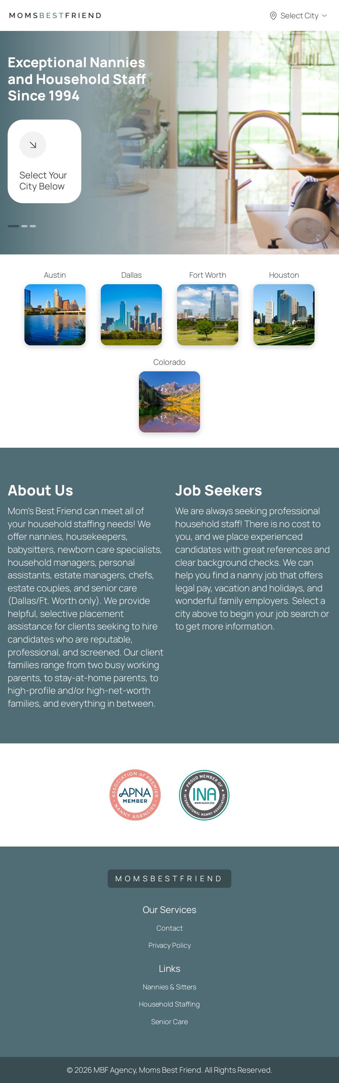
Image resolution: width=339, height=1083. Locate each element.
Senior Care (169, 1021)
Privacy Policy (170, 945)
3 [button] (33, 226)
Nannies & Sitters (169, 986)
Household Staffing (169, 1004)
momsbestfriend (169, 878)
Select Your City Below (43, 161)
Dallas (131, 307)
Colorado (169, 394)
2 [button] (24, 226)
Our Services (170, 909)
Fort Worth (207, 307)
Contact (170, 927)
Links (170, 968)
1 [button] (13, 226)
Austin (55, 307)
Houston (284, 307)
